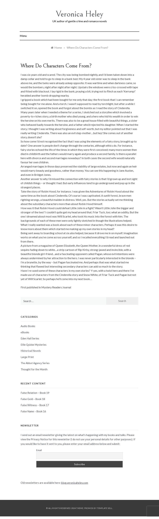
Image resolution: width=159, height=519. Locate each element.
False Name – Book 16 (33, 411)
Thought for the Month (34, 369)
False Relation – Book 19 (35, 392)
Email (39, 450)
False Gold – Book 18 (33, 399)
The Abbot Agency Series (35, 363)
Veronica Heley (79, 14)
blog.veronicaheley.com (74, 482)
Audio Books (28, 326)
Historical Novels (31, 350)
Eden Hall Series (30, 338)
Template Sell (104, 508)
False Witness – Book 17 (35, 405)
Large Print (27, 357)
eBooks (25, 332)
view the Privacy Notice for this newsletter (45, 439)
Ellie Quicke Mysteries (33, 344)
